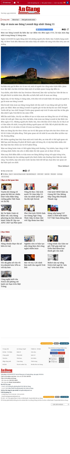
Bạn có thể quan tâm (9, 180)
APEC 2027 (40, 174)
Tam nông (20, 395)
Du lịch (5, 398)
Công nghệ (6, 389)
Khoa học (16, 20)
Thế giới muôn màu (28, 20)
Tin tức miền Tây (22, 398)
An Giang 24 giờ (21, 383)
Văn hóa (5, 392)
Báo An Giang (5, 176)
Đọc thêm (5, 246)
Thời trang (34, 395)
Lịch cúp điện (58, 3)
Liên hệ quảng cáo (33, 3)
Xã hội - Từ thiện (7, 386)
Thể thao (19, 392)
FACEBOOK (54, 387)
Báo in (56, 377)
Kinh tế (19, 386)
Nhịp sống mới (7, 395)
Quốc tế (33, 389)
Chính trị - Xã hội (36, 383)
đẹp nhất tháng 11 (31, 174)
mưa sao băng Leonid (19, 174)
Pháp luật (19, 389)
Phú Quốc (53, 174)
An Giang (59, 174)
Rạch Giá (47, 174)
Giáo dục (33, 386)
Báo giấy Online (47, 3)
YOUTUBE (61, 387)
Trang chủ (5, 20)
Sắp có (11, 174)
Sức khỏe (33, 392)
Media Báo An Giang (37, 398)
